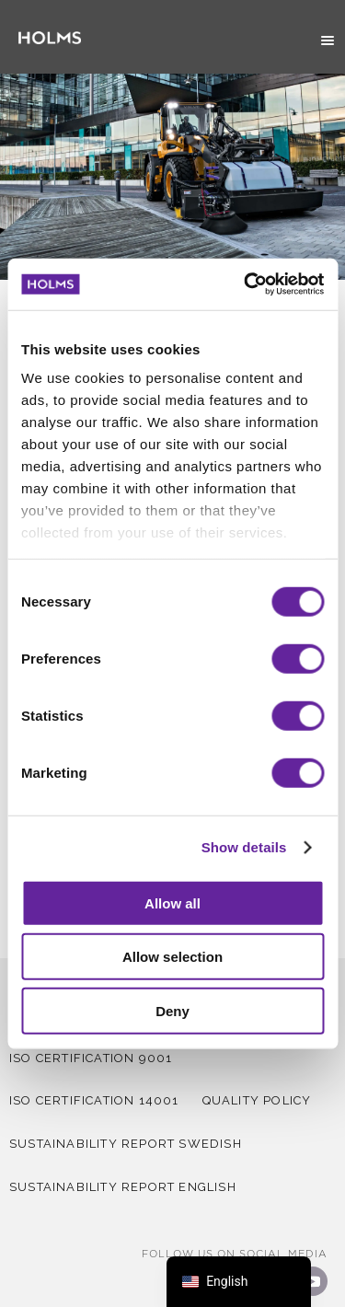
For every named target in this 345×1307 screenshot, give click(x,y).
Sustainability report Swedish (125, 1144)
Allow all (172, 902)
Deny (172, 1010)
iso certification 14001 (94, 1100)
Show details (244, 847)
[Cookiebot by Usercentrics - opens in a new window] (245, 284)
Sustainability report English (122, 1187)
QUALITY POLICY (257, 1100)
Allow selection (172, 957)
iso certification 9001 (90, 1058)
